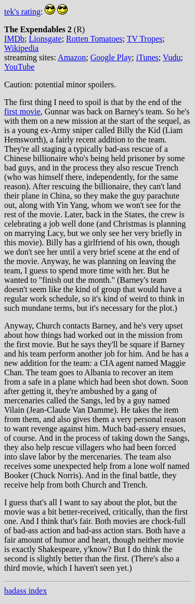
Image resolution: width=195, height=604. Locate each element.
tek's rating (22, 11)
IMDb (14, 38)
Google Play (111, 57)
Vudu (172, 57)
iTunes (147, 57)
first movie (22, 111)
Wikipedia (21, 48)
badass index (25, 590)
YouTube (19, 66)
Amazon (72, 57)
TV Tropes (145, 38)
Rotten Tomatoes (94, 38)
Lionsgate (45, 38)
